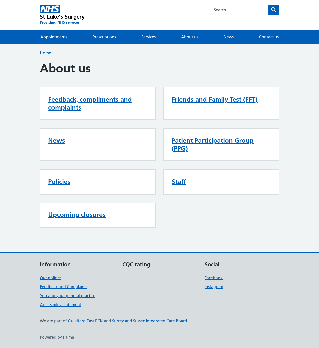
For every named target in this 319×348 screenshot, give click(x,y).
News (229, 36)
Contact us (269, 36)
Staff (179, 182)
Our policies (50, 277)
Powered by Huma (57, 337)
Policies (59, 182)
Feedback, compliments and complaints (90, 103)
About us (189, 36)
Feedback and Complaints (63, 286)
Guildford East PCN (85, 320)
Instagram (214, 286)
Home (45, 52)
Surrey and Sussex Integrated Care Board (149, 320)
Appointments (53, 36)
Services (148, 36)
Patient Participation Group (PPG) (213, 144)
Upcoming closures (77, 215)
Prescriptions (104, 36)
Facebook (214, 277)
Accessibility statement (60, 304)
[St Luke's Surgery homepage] (62, 15)
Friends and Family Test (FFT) (215, 99)
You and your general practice (67, 295)
